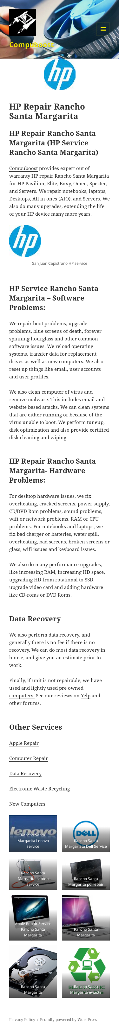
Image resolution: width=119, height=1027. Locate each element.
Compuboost (31, 44)
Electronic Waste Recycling (39, 788)
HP (34, 176)
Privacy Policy (22, 1019)
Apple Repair (24, 743)
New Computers (27, 804)
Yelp (85, 695)
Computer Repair (28, 758)
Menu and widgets (103, 35)
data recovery (64, 634)
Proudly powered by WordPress (68, 1019)
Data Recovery (25, 773)
